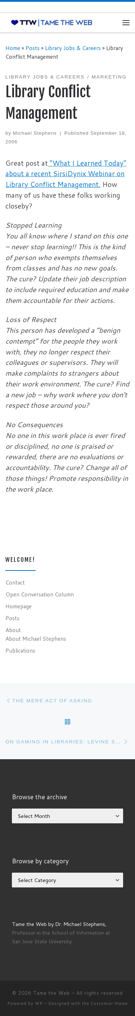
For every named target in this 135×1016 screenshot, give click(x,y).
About (13, 630)
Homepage (18, 606)
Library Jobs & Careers (73, 48)
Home (12, 48)
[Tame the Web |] (51, 22)
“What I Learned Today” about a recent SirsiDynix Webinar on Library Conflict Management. (65, 173)
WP (39, 1003)
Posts (33, 48)
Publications (20, 650)
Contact (15, 582)
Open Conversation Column (39, 594)
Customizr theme (109, 1003)
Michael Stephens (35, 133)
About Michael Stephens (35, 639)
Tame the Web (51, 993)
